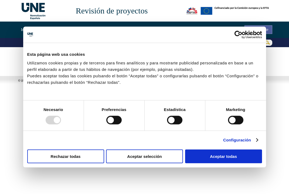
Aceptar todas (223, 156)
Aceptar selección (144, 156)
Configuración (237, 140)
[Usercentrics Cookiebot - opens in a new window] (238, 35)
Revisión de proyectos (112, 11)
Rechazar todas (66, 156)
